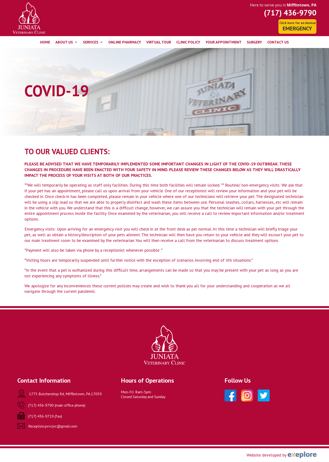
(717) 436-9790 (290, 13)
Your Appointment (223, 42)
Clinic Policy (188, 42)
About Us (64, 42)
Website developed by (266, 455)
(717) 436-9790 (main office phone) (56, 405)
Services (90, 42)
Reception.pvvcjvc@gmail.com (52, 426)
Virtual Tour (158, 42)
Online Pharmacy (124, 42)
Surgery (254, 42)
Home (45, 42)
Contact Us (278, 42)
